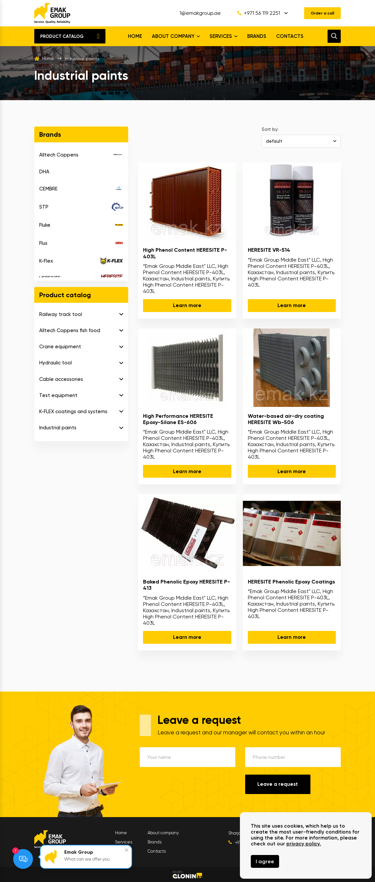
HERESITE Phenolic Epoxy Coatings (291, 582)
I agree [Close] (265, 861)
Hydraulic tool (55, 363)
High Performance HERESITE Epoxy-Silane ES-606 (178, 419)
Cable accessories (61, 379)
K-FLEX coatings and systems (73, 411)
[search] (334, 36)
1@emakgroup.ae (195, 13)
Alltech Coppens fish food (69, 330)
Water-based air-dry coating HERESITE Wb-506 (286, 419)
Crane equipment (60, 347)
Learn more (187, 305)
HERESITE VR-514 (269, 250)
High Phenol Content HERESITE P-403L (185, 253)
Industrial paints (57, 428)
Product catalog (62, 36)
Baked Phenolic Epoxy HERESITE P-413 (186, 585)
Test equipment (58, 395)
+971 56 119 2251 (253, 13)
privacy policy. (303, 844)
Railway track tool (60, 314)
